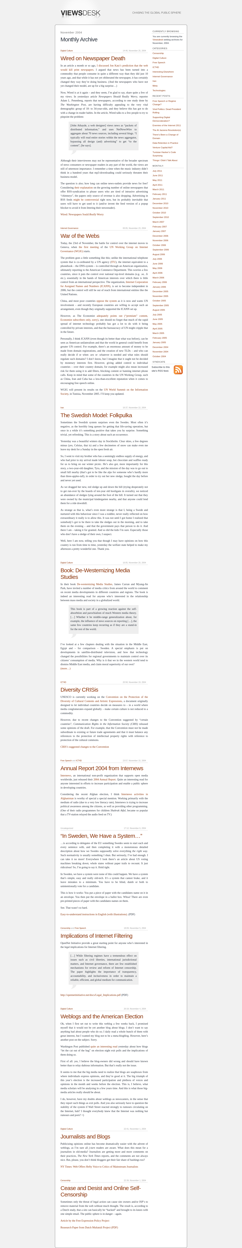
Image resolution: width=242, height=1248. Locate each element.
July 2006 (157, 259)
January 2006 (159, 287)
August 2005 (159, 310)
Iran (62, 408)
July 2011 (157, 171)
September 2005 (161, 305)
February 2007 (160, 226)
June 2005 (158, 319)
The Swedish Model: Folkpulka (96, 415)
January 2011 (159, 198)
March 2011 (158, 189)
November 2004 (160, 351)
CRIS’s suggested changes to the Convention (84, 746)
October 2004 (159, 356)
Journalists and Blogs (85, 1136)
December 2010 (160, 203)
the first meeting (89, 247)
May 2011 (157, 180)
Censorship (65, 928)
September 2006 (161, 249)
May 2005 (157, 324)
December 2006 (160, 236)
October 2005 (159, 300)
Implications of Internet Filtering (96, 936)
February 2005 (160, 338)
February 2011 (160, 194)
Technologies (159, 90)
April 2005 (158, 328)
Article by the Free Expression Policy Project (84, 1220)
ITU (113, 261)
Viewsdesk (158, 39)
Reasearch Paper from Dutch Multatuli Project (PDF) (89, 1227)
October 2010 (159, 212)
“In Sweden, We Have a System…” (101, 836)
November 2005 (160, 296)
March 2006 (158, 277)
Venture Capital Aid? (163, 147)
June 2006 (158, 263)
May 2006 (157, 268)
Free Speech (66, 761)
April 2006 (158, 273)
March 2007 (158, 222)
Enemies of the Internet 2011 (167, 125)
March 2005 (158, 333)
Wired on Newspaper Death (92, 58)
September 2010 (161, 217)
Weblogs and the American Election (101, 1016)
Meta (155, 85)
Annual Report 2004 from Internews (101, 768)
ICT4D (63, 682)
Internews (65, 775)
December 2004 (160, 347)
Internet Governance (69, 228)
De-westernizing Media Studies (94, 584)
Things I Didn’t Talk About (165, 160)
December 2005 (160, 291)
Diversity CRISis (79, 690)
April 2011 (158, 185)
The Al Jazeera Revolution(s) (167, 130)
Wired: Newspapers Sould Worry (82, 214)
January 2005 (159, 342)
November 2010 (160, 208)
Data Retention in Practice (165, 143)
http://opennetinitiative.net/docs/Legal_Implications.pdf (90, 994)
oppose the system (106, 300)
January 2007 (159, 231)
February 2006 (160, 282)
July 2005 (157, 314)
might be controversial (86, 199)
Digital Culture (66, 51)
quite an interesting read (104, 1046)
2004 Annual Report (105, 779)
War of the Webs (79, 236)
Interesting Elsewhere (163, 71)
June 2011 (158, 175)
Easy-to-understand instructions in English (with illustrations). (94, 914)
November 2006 (160, 240)
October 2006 (159, 245)
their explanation (83, 187)
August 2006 (159, 254)
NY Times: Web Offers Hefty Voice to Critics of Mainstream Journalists (99, 1166)
